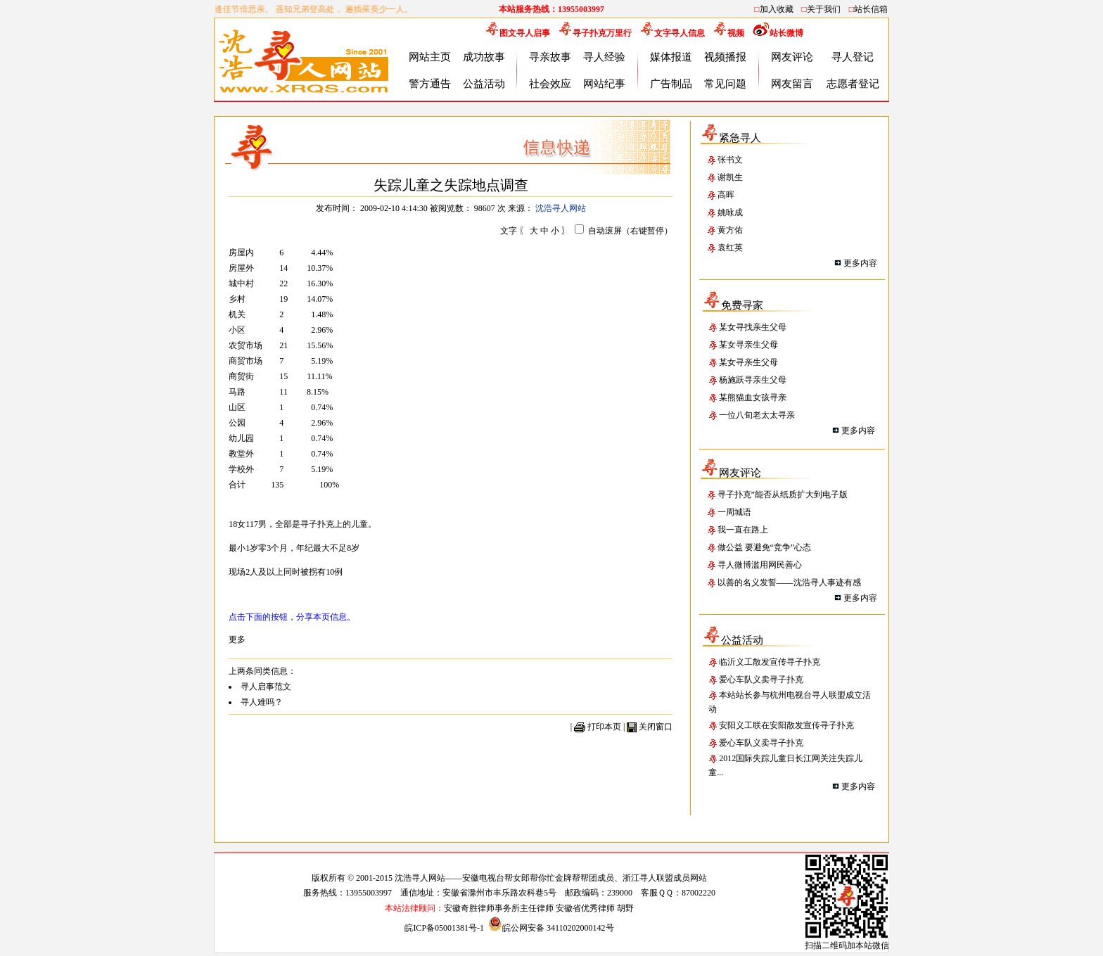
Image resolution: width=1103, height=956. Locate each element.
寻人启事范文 (266, 686)
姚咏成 (730, 212)
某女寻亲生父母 (748, 345)
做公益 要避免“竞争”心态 (765, 547)
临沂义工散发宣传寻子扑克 (769, 662)
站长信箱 (871, 9)
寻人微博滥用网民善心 (760, 565)
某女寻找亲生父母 (752, 327)
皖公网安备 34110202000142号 (551, 928)
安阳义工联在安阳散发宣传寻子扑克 (786, 725)
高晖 (726, 195)
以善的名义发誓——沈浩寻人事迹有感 (789, 582)
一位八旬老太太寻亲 (757, 415)
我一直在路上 (743, 530)
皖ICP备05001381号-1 (445, 928)
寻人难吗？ (262, 702)
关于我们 (824, 9)
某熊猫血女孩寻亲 (752, 397)
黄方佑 (730, 230)
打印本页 (604, 727)
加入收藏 (776, 9)
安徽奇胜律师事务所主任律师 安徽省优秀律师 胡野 (539, 908)
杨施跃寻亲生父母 (752, 380)
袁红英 (730, 248)
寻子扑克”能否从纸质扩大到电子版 (783, 494)
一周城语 (734, 512)
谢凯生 (730, 177)
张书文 (730, 160)
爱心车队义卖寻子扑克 (761, 679)
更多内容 (860, 263)
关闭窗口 (655, 727)
